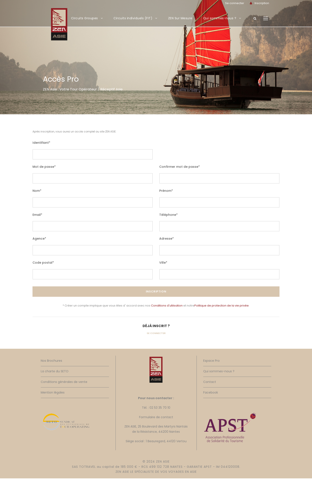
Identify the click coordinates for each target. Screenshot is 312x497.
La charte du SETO (54, 371)
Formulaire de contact (156, 417)
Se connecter (156, 333)
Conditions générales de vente (64, 382)
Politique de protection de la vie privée (221, 305)
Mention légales (53, 392)
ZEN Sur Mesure (180, 18)
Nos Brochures (51, 360)
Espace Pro (211, 360)
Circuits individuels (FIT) (133, 18)
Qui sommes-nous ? (219, 18)
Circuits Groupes (84, 18)
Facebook (210, 392)
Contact (209, 382)
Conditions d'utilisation (167, 305)
